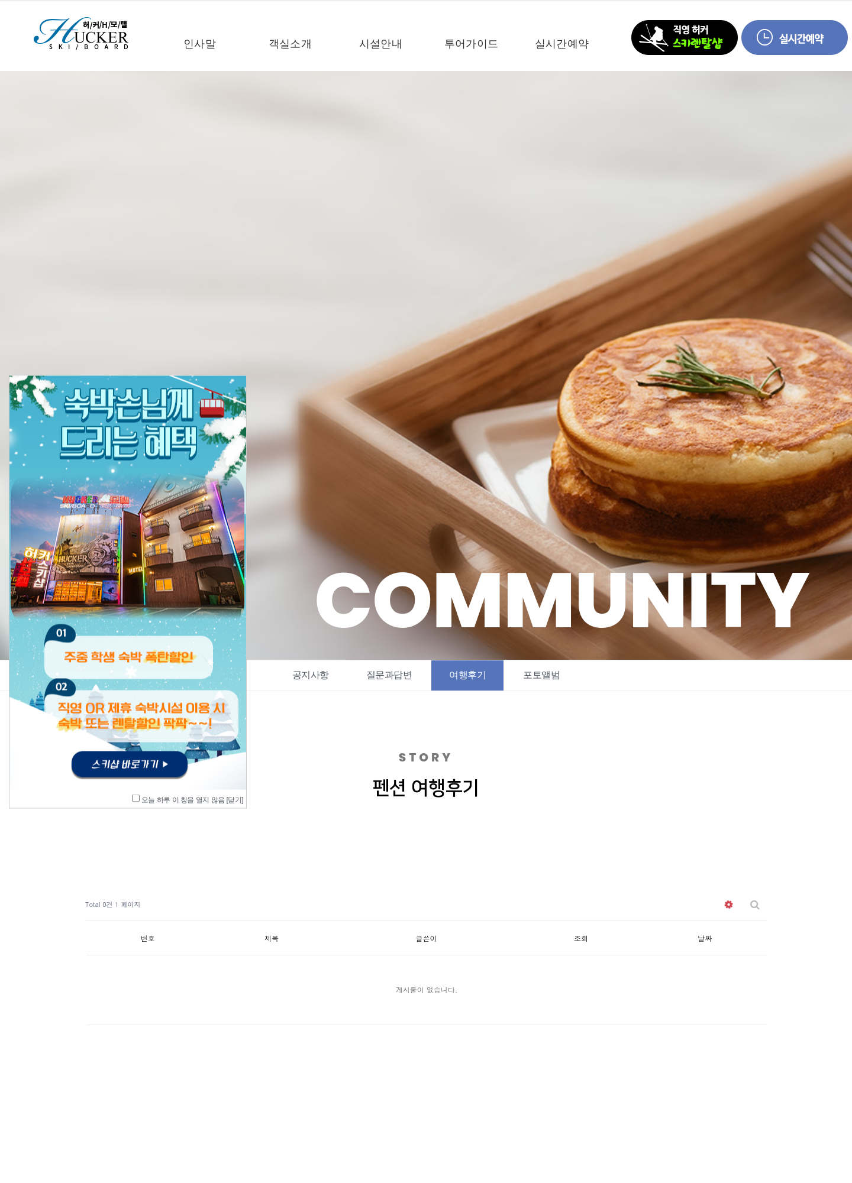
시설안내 (380, 44)
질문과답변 (389, 675)
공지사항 (310, 675)
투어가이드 (471, 44)
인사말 (199, 44)
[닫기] (234, 799)
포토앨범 (541, 675)
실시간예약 (562, 44)
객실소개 (290, 44)
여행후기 (467, 675)
